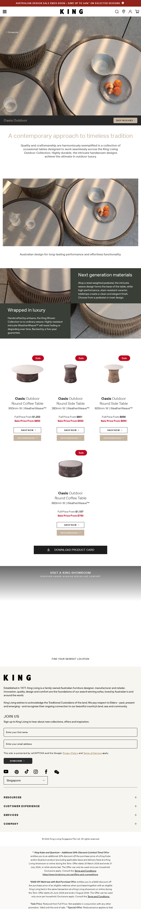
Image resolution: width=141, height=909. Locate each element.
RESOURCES (13, 797)
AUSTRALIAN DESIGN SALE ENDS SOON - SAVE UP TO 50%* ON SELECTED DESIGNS (68, 3)
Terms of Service (92, 753)
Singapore (26, 780)
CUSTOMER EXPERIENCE (22, 806)
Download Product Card (70, 550)
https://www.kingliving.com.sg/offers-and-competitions (70, 874)
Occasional (13, 32)
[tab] (70, 797)
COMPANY (11, 823)
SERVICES (11, 814)
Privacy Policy (70, 753)
